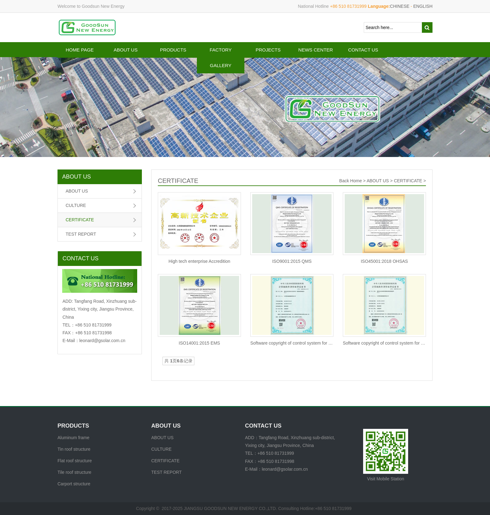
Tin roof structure (74, 449)
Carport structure (74, 483)
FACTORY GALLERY (221, 57)
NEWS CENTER (315, 49)
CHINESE (399, 6)
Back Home (350, 180)
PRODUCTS (173, 49)
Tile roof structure (74, 472)
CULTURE (76, 205)
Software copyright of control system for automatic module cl (291, 343)
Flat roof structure (75, 460)
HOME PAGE (80, 49)
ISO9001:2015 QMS (292, 261)
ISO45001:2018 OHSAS (384, 261)
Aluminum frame (73, 437)
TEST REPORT (81, 234)
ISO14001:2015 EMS (199, 343)
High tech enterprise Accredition (199, 261)
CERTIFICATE (80, 219)
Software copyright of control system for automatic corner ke (384, 343)
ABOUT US (126, 49)
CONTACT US (363, 49)
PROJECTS (268, 49)
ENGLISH (422, 6)
